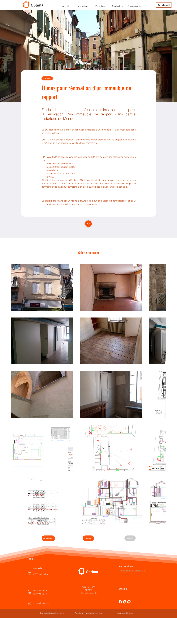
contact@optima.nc (41, 603)
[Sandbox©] (163, 5)
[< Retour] (47, 78)
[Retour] (88, 538)
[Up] (88, 223)
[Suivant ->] (130, 538)
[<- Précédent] (48, 538)
